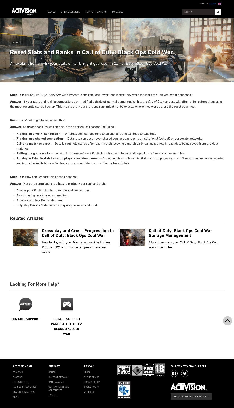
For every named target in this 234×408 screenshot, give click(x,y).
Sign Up (203, 4)
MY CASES (117, 12)
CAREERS (17, 377)
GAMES (51, 12)
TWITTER (52, 395)
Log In (213, 4)
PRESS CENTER (20, 382)
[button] (219, 3)
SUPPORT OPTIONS (96, 12)
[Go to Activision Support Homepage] (26, 12)
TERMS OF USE (91, 377)
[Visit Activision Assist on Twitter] (184, 373)
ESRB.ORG (89, 392)
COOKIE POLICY (91, 387)
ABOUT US (18, 372)
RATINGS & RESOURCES (25, 387)
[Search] (218, 12)
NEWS (16, 397)
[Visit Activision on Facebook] (174, 373)
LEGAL (87, 372)
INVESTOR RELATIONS (24, 392)
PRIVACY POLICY (92, 382)
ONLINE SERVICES (70, 12)
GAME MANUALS (56, 382)
